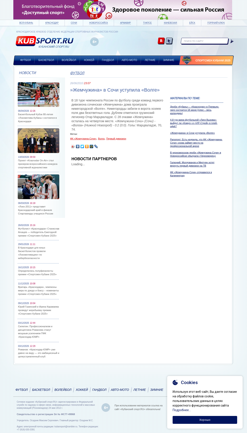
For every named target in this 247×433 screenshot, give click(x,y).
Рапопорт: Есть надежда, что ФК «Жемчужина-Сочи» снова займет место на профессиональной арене (196, 142)
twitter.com (169, 41)
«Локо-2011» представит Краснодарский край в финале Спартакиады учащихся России (35, 210)
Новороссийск (98, 23)
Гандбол (108, 60)
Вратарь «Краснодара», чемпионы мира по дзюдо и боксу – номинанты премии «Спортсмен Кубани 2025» (38, 290)
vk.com (161, 41)
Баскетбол (46, 60)
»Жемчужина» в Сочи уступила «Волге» (192, 133)
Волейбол (69, 60)
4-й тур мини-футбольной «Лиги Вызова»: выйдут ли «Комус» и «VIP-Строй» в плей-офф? (193, 123)
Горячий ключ (216, 23)
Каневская (170, 23)
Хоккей (89, 60)
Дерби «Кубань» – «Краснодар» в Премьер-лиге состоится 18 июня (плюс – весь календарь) (194, 110)
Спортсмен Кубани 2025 (213, 60)
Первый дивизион (116, 138)
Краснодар (51, 23)
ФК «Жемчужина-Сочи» (83, 138)
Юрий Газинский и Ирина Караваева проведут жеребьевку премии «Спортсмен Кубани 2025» (38, 310)
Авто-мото (129, 60)
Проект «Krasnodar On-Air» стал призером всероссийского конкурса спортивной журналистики (38, 164)
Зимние (168, 60)
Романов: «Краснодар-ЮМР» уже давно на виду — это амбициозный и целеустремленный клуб (38, 353)
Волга (101, 138)
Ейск (192, 23)
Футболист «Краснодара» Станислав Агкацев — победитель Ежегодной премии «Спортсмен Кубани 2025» (38, 232)
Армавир (125, 23)
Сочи (74, 23)
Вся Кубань (26, 23)
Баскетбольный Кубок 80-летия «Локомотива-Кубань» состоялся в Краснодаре (37, 118)
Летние (150, 60)
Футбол (25, 60)
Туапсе (147, 23)
